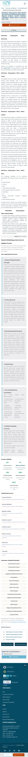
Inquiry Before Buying (20, 644)
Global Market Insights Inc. (9, 745)
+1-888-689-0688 (11, 731)
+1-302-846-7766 (9, 733)
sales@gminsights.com (11, 737)
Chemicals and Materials (11, 8)
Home (2, 8)
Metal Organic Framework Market (14, 632)
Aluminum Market (10, 639)
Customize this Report (7, 644)
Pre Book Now (14, 657)
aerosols (14, 160)
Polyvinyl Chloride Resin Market (14, 637)
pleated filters (7, 68)
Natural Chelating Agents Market (14, 634)
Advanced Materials (22, 8)
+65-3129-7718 (9, 735)
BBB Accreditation (20, 465)
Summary (13, 30)
